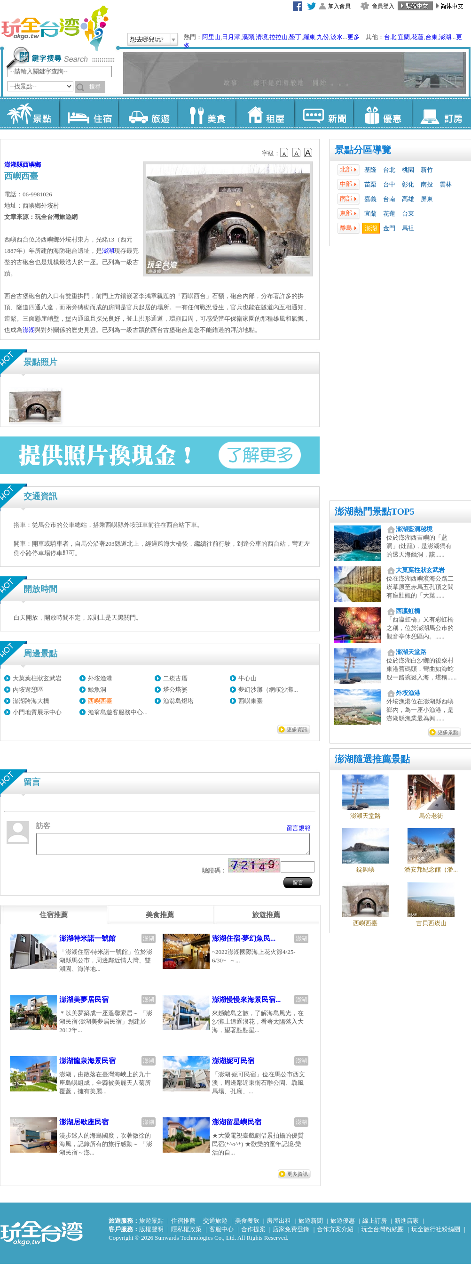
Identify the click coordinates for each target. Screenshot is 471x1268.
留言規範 (298, 828)
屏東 (427, 198)
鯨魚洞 (97, 689)
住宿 (88, 113)
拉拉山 (278, 36)
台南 (389, 198)
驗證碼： (214, 874)
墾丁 (295, 36)
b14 (308, 152)
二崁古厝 (175, 678)
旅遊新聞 (310, 1224)
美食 (206, 113)
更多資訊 (297, 729)
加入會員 (339, 6)
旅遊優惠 (342, 1224)
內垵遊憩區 (28, 689)
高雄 (408, 198)
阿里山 (211, 36)
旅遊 (147, 113)
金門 (389, 228)
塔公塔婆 (175, 689)
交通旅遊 (215, 1224)
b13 (296, 152)
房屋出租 (279, 1224)
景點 (29, 113)
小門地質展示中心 (37, 712)
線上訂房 (374, 1224)
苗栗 (370, 184)
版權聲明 (151, 1233)
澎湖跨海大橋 (31, 700)
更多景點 (448, 732)
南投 (427, 184)
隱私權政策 (186, 1233)
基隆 (370, 169)
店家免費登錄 (291, 1233)
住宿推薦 (183, 1224)
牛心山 (247, 678)
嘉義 (370, 198)
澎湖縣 (13, 164)
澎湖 (445, 36)
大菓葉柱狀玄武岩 (37, 678)
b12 (285, 152)
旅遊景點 (151, 1224)
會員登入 (383, 6)
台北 (390, 36)
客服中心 (221, 1233)
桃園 (408, 169)
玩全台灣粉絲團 (382, 1233)
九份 (323, 36)
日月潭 (231, 36)
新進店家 (406, 1224)
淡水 (336, 36)
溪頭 (248, 36)
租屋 (265, 113)
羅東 (309, 36)
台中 (389, 184)
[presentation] (53, 919)
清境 (262, 36)
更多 (353, 36)
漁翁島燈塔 (178, 700)
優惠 (382, 113)
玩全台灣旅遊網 (54, 28)
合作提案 (253, 1233)
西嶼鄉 (32, 164)
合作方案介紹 (335, 1233)
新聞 (323, 113)
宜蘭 (404, 36)
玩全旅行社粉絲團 (435, 1233)
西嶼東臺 (250, 700)
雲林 (446, 184)
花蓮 (417, 36)
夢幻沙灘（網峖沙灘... (268, 689)
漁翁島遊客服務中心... (118, 712)
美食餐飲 (247, 1224)
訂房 (441, 113)
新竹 (427, 169)
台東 (431, 36)
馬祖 (408, 228)
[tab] (53, 919)
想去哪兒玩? (147, 39)
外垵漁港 (100, 678)
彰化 (408, 184)
